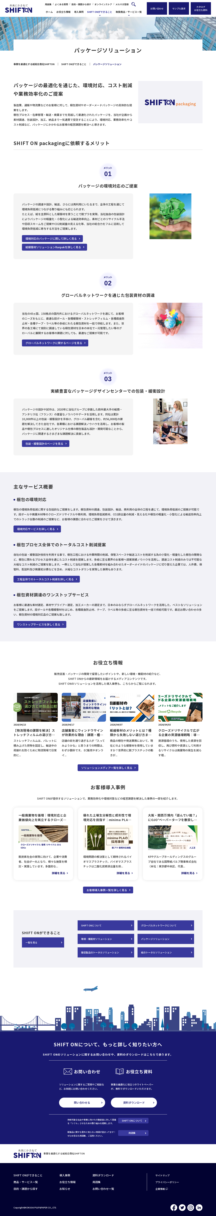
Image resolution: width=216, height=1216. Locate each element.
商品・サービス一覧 (26, 1182)
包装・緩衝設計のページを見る (44, 444)
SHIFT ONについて (91, 925)
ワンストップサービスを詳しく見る (38, 624)
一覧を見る (31, 942)
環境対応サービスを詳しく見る (36, 529)
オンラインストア (103, 4)
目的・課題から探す (81, 4)
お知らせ (64, 1189)
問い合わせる (82, 1102)
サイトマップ (162, 1175)
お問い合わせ (157, 8)
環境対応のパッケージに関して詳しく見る (51, 238)
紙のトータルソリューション (156, 952)
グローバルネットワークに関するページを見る (53, 343)
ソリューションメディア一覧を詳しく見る (106, 768)
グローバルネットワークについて (159, 925)
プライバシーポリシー (167, 1182)
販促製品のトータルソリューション (100, 952)
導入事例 (79, 11)
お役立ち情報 (63, 11)
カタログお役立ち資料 (200, 8)
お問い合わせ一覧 (103, 1189)
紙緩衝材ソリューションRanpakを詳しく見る (53, 247)
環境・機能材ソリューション (96, 939)
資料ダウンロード (134, 1102)
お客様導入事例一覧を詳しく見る (107, 890)
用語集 (48, 4)
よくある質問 (61, 4)
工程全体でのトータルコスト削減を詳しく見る (45, 579)
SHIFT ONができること (99, 11)
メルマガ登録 (122, 4)
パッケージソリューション (155, 939)
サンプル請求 (178, 8)
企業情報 (160, 1189)
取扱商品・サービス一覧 (129, 11)
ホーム (49, 11)
